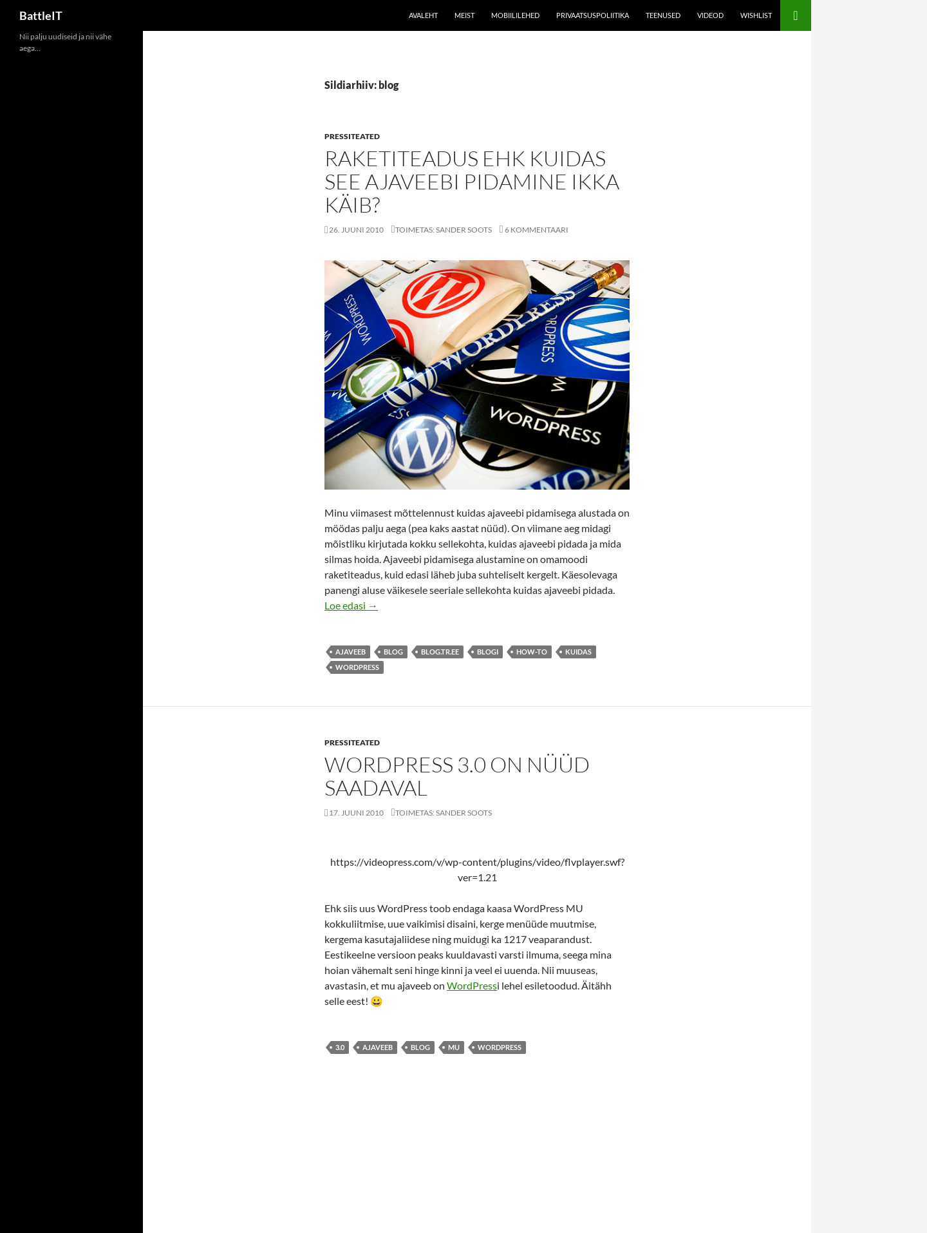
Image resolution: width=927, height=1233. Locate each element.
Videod (710, 15)
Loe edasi (351, 605)
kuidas (578, 651)
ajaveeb (350, 651)
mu (454, 1047)
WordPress (472, 985)
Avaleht (423, 15)
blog (393, 651)
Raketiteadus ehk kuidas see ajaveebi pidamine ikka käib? (471, 181)
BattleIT (40, 15)
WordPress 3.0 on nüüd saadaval (457, 776)
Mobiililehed (515, 15)
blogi (487, 651)
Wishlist (756, 15)
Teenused (663, 15)
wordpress (357, 667)
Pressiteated (352, 136)
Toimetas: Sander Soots (443, 229)
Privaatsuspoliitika (592, 15)
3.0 (339, 1047)
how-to (531, 651)
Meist (464, 15)
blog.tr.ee (440, 651)
